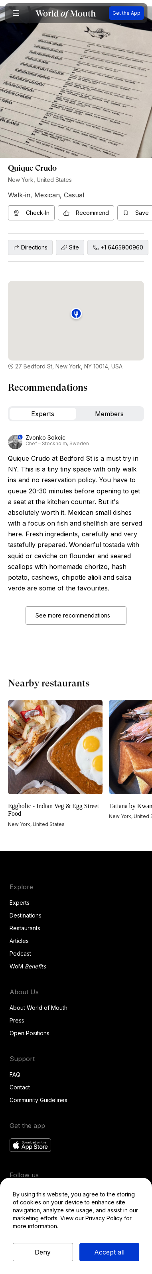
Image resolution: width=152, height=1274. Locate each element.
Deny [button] (43, 1252)
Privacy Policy (103, 1218)
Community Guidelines (38, 1100)
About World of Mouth (38, 1007)
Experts (20, 902)
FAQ (15, 1074)
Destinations (25, 915)
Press (17, 1020)
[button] (16, 13)
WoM (28, 966)
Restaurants (25, 928)
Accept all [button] (109, 1252)
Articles (19, 940)
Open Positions (29, 1033)
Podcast (20, 953)
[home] (66, 13)
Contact (20, 1087)
